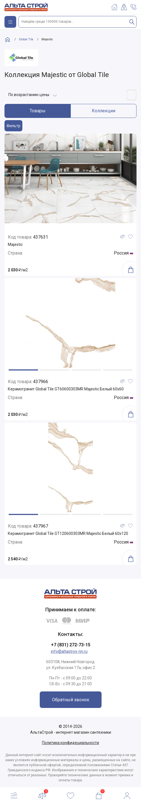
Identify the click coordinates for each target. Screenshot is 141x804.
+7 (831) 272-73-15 (70, 644)
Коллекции (103, 110)
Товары (38, 110)
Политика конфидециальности (70, 742)
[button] (23, 369)
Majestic (15, 244)
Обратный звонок (70, 699)
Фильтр (13, 125)
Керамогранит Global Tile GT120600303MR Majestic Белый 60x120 (68, 533)
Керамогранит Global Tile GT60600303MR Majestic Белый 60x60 (66, 389)
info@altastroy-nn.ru (69, 651)
